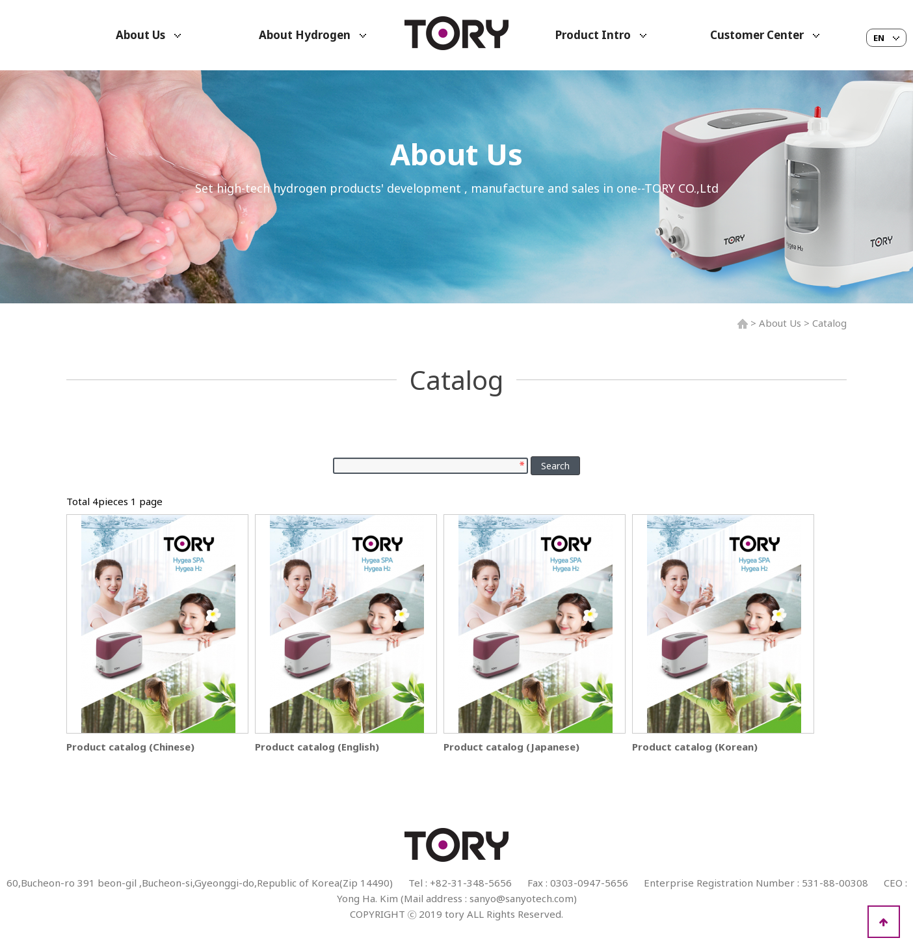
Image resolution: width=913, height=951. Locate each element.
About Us (148, 34)
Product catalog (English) (317, 746)
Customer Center (764, 34)
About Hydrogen (312, 34)
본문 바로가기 (0, 0)
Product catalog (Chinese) (130, 746)
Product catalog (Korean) (695, 746)
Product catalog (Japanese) (511, 746)
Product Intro (600, 34)
